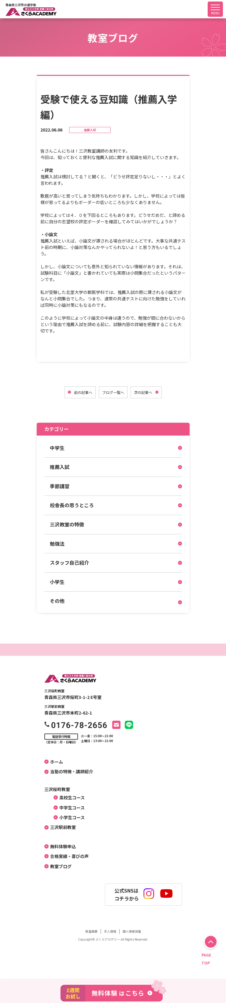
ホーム (54, 762)
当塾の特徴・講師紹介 (69, 771)
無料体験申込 (61, 846)
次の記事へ (143, 392)
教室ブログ (59, 866)
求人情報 (110, 931)
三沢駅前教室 (61, 827)
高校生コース (70, 797)
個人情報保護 (132, 931)
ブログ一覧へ (113, 392)
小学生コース (70, 817)
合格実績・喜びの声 (67, 856)
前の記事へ (83, 392)
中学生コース (70, 807)
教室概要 (91, 931)
